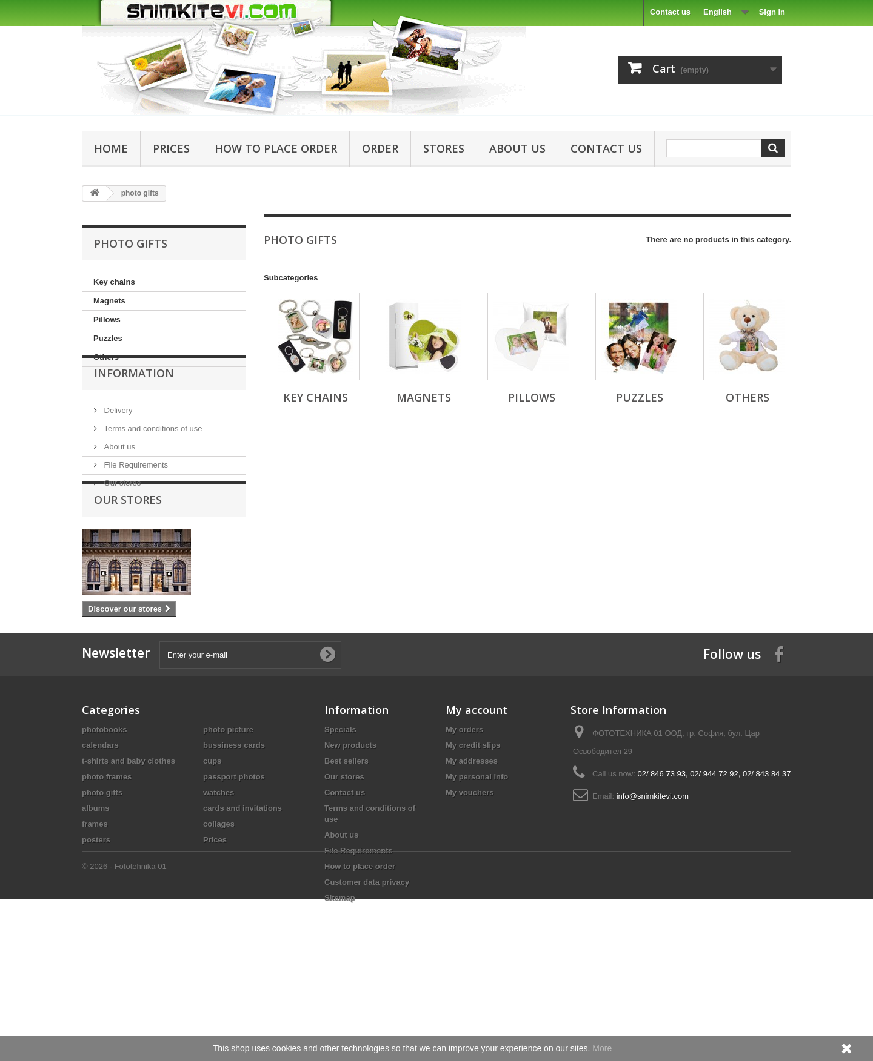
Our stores (121, 508)
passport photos (234, 863)
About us (517, 148)
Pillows (107, 319)
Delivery (117, 435)
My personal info (477, 863)
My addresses (472, 847)
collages (219, 910)
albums (96, 894)
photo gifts (102, 879)
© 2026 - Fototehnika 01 (124, 1028)
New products (350, 831)
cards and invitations (242, 894)
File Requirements (135, 490)
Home (111, 148)
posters (96, 926)
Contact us (670, 11)
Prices (171, 148)
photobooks (104, 816)
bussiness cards (234, 831)
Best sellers (346, 847)
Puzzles (107, 338)
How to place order (276, 148)
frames (95, 910)
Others (106, 357)
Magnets (109, 300)
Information (134, 403)
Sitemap (339, 984)
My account (476, 796)
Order (380, 148)
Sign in (772, 11)
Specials (340, 816)
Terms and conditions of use (152, 453)
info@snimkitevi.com (653, 882)
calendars (100, 831)
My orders (464, 816)
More (602, 1048)
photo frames (107, 863)
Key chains (114, 281)
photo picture (228, 816)
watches (218, 879)
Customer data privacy (366, 968)
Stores (443, 148)
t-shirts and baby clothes (128, 847)
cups (212, 847)
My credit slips (473, 831)
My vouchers (469, 879)
